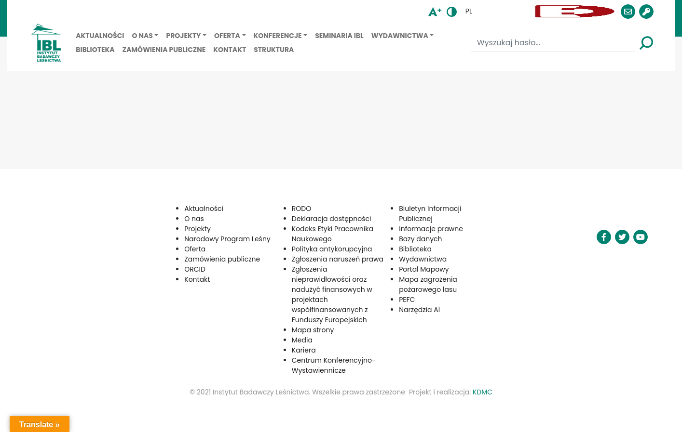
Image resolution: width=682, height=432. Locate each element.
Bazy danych (420, 239)
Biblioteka (95, 49)
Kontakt (229, 49)
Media (302, 340)
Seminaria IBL (339, 35)
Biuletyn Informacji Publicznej (430, 213)
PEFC (407, 299)
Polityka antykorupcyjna (332, 249)
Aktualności (100, 35)
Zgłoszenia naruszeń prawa (337, 259)
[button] (505, 11)
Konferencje (278, 35)
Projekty (183, 35)
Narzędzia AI (419, 309)
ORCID (194, 269)
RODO (301, 208)
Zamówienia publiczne (164, 49)
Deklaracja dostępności (331, 218)
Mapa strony (313, 330)
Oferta (227, 35)
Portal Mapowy (424, 269)
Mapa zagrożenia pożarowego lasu (428, 284)
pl (468, 11)
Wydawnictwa (399, 35)
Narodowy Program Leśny (227, 239)
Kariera (304, 350)
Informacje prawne (431, 229)
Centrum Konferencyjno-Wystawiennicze (334, 365)
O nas (142, 35)
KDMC (482, 392)
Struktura (274, 49)
